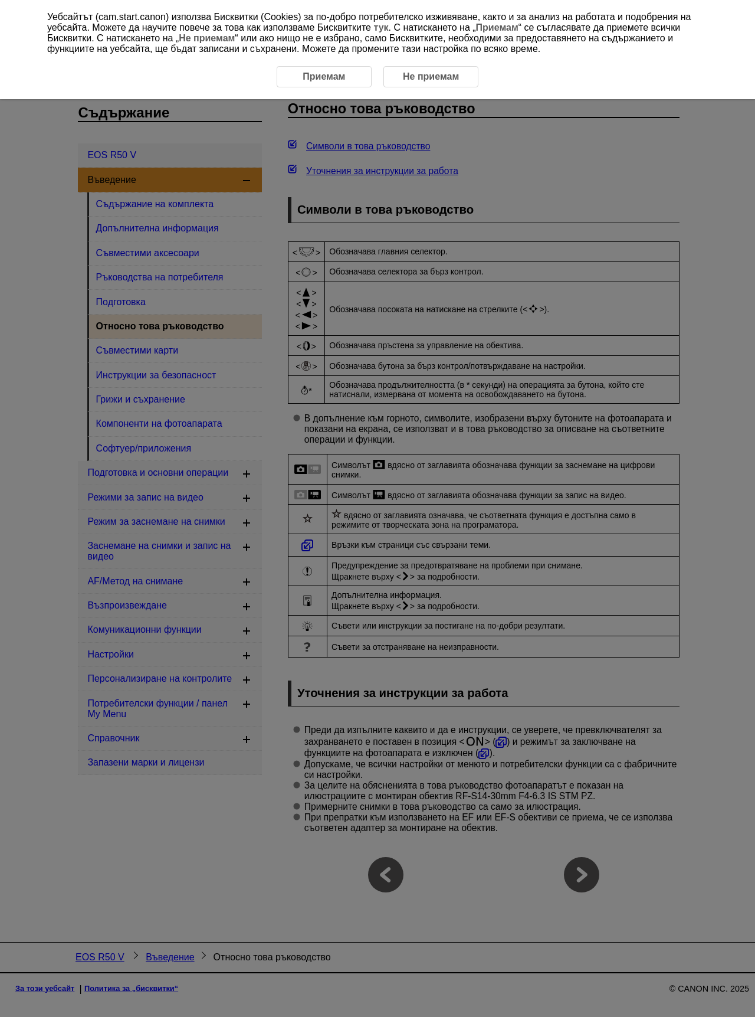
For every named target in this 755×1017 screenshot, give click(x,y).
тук (380, 27)
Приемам (497, 27)
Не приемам (207, 38)
